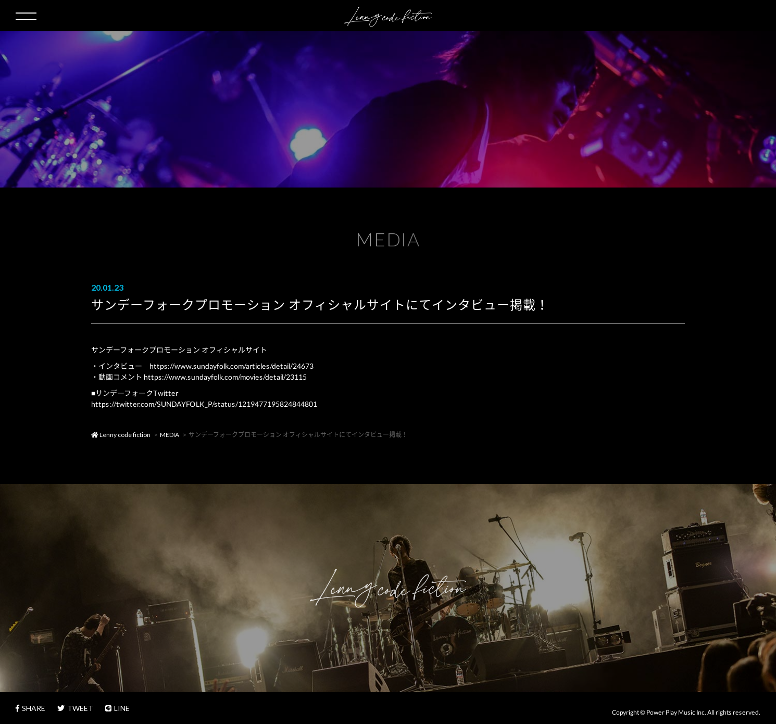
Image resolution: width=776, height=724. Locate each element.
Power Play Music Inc (675, 712)
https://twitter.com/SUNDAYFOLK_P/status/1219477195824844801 (204, 404)
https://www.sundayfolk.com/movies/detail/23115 (225, 376)
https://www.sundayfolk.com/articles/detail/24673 (231, 365)
